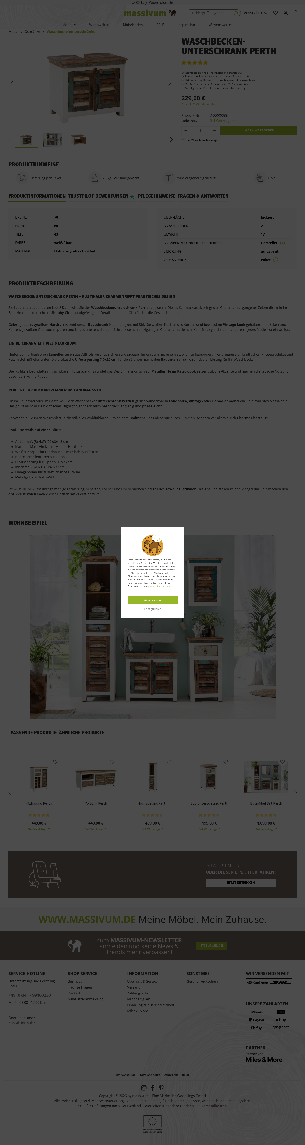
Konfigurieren (152, 609)
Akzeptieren (152, 600)
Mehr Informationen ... (160, 586)
